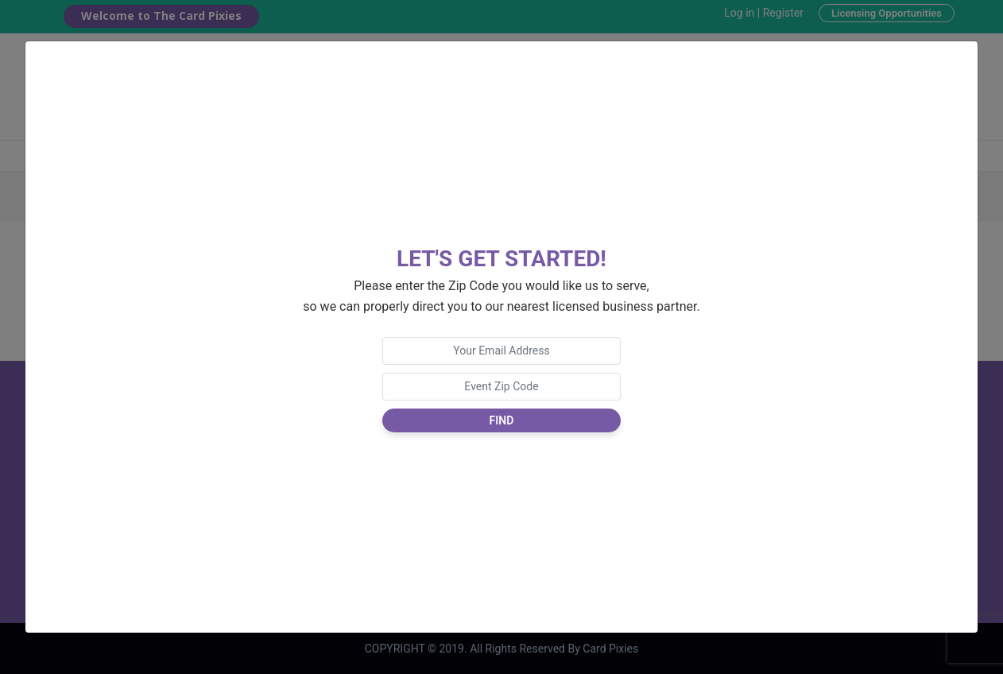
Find (502, 420)
